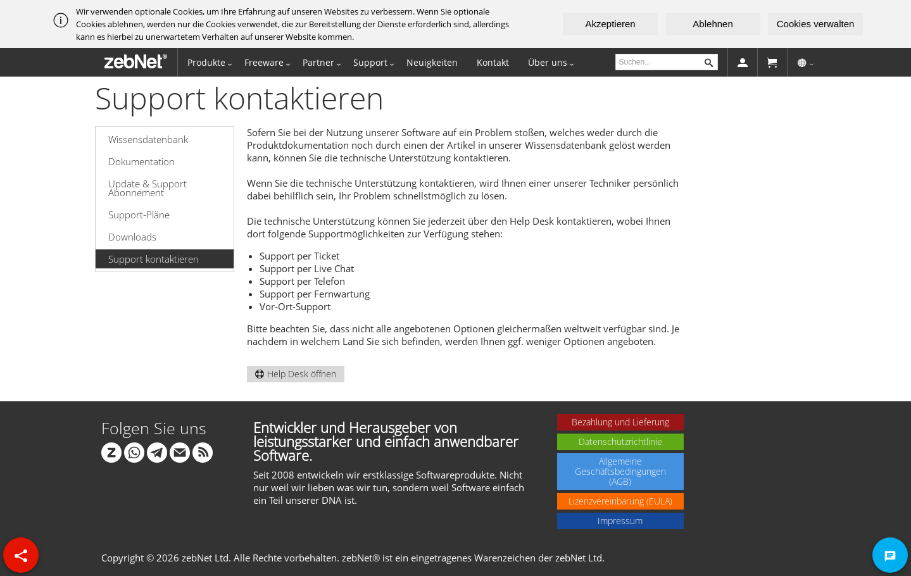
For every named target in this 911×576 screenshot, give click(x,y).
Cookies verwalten (816, 23)
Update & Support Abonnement (147, 188)
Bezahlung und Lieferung (620, 422)
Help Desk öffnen (295, 374)
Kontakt (493, 62)
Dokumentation (141, 161)
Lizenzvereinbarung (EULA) (620, 501)
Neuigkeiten (432, 62)
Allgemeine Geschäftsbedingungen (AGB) (620, 471)
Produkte (206, 62)
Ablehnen (712, 23)
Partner (318, 62)
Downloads (132, 236)
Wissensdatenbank (148, 139)
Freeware (264, 62)
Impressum (620, 521)
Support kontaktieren (153, 259)
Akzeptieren (610, 23)
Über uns (547, 62)
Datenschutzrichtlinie (620, 441)
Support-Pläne (139, 214)
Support (370, 62)
